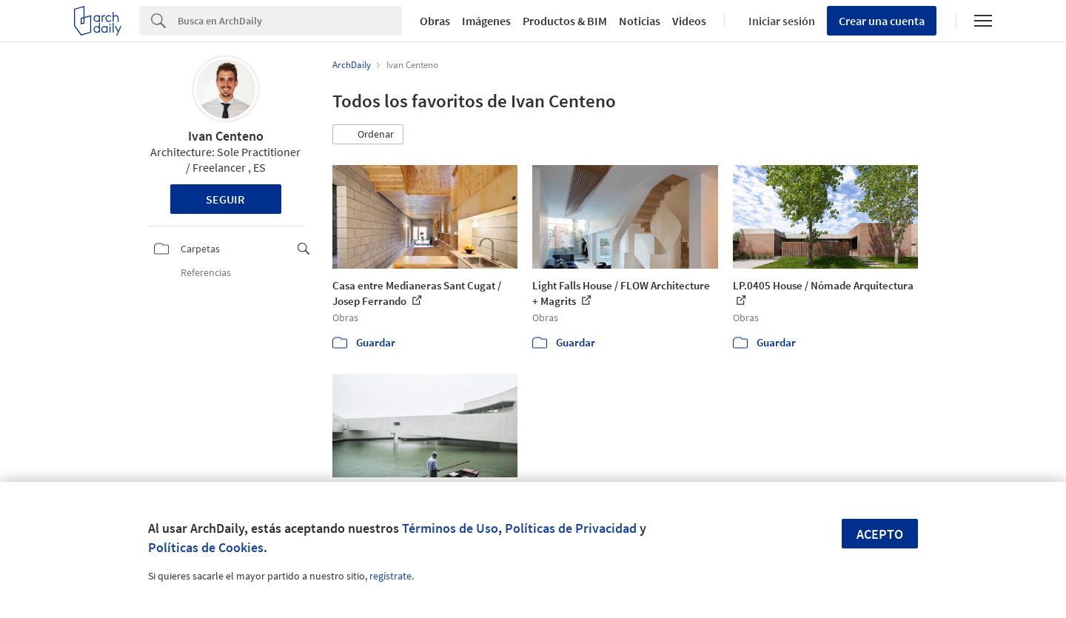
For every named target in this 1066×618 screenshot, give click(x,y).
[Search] (290, 21)
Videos (689, 21)
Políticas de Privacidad (571, 528)
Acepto (880, 534)
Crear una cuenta (882, 20)
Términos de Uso (450, 528)
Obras (435, 21)
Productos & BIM (565, 21)
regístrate (390, 575)
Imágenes (486, 21)
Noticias (639, 21)
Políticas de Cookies (206, 547)
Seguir (225, 199)
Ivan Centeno (226, 135)
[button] (367, 134)
